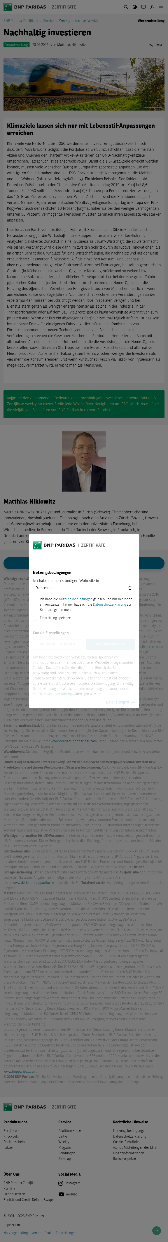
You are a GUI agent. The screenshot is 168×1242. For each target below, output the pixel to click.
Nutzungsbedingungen (75, 599)
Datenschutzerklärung (109, 604)
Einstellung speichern (56, 618)
